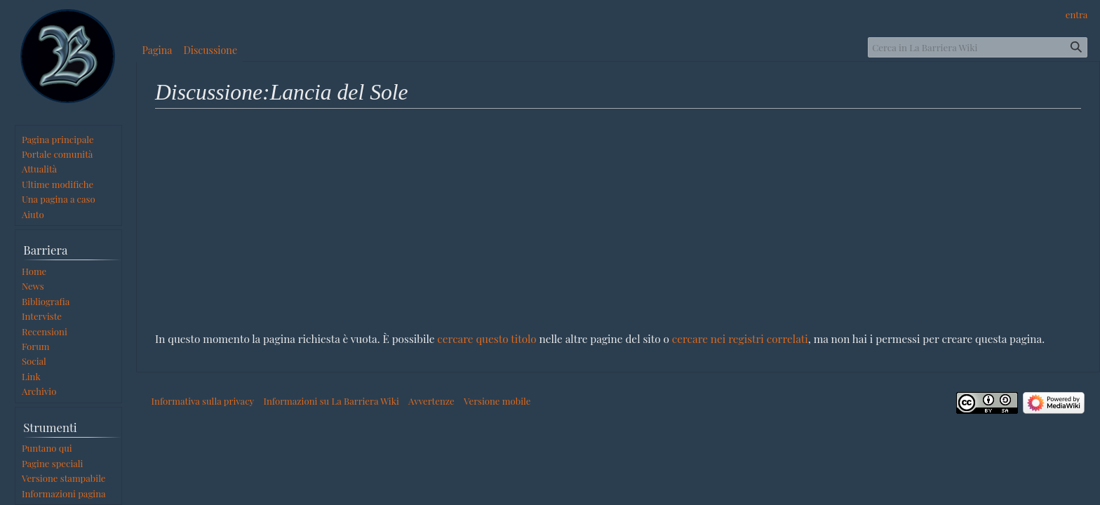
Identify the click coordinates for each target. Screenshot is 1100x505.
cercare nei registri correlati (740, 338)
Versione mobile (497, 401)
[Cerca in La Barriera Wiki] (978, 47)
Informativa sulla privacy (203, 401)
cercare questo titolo (486, 338)
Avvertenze (431, 401)
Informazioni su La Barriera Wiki (330, 401)
